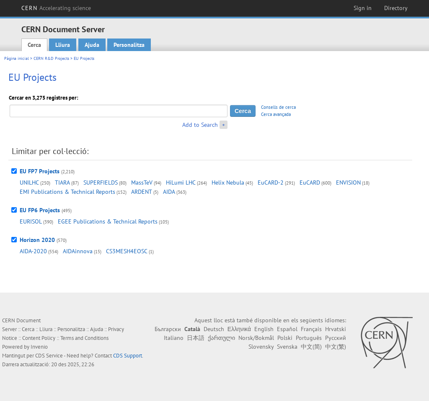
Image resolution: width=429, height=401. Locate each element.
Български (168, 329)
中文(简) (311, 346)
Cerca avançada (276, 114)
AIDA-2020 (33, 251)
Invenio (39, 346)
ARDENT (141, 191)
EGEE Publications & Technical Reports (108, 221)
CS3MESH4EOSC (126, 251)
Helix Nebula (228, 182)
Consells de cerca (278, 107)
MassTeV (141, 182)
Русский (335, 338)
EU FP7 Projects (39, 171)
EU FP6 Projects (40, 210)
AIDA (169, 191)
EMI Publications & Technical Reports (67, 191)
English (264, 329)
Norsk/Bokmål (256, 338)
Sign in (363, 8)
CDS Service (49, 355)
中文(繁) (335, 346)
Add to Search (200, 125)
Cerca (34, 45)
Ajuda (92, 45)
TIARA (62, 182)
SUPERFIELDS (100, 182)
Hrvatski (335, 329)
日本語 (195, 338)
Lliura (62, 45)
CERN (56, 8)
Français (311, 329)
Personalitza (129, 45)
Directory (396, 8)
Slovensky (261, 346)
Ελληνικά (239, 329)
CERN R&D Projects (51, 58)
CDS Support (127, 355)
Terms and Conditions (84, 338)
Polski (284, 338)
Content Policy (38, 338)
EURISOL (31, 221)
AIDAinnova (78, 251)
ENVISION (348, 182)
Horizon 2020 (37, 240)
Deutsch (214, 329)
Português (309, 338)
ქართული (221, 338)
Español (287, 329)
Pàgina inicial (16, 58)
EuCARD (310, 182)
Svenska (287, 346)
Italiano (173, 338)
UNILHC (29, 182)
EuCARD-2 (271, 182)
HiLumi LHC (181, 182)
